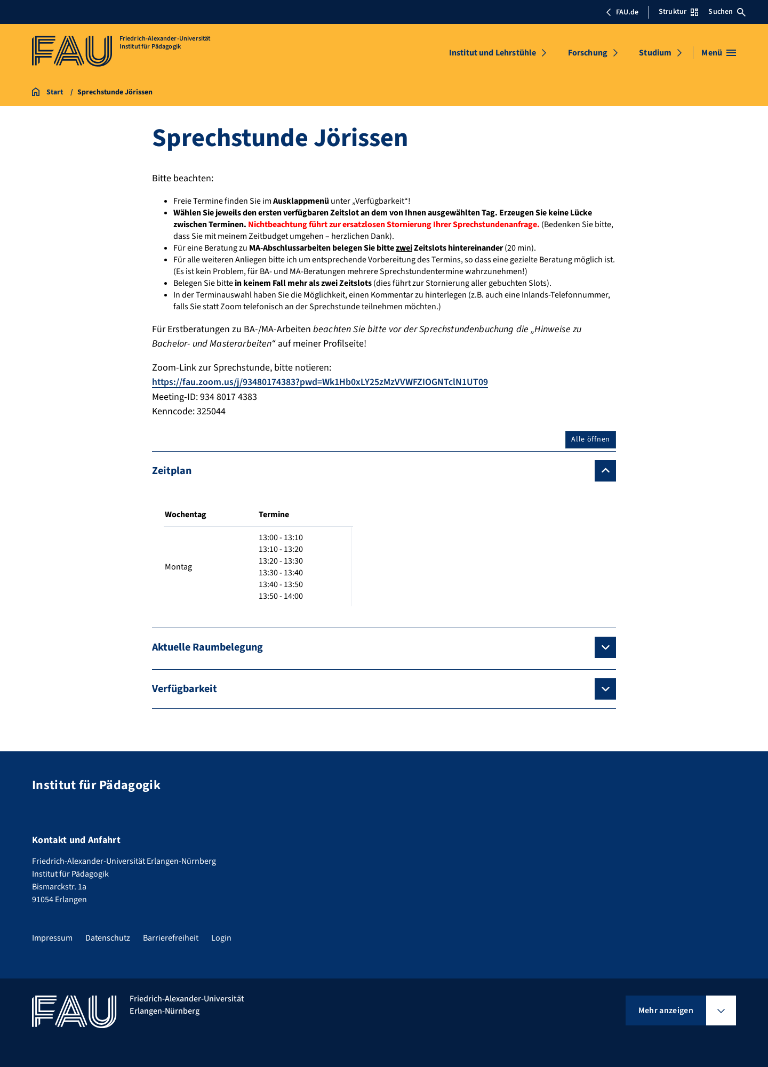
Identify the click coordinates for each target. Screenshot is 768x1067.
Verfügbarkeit (184, 688)
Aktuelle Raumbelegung (207, 646)
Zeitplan (171, 470)
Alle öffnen (590, 439)
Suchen (727, 11)
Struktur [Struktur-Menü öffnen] (678, 11)
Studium (655, 53)
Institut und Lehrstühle (493, 53)
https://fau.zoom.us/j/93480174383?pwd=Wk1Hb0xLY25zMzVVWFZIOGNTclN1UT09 (320, 382)
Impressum (52, 938)
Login (221, 938)
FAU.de (621, 12)
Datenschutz (107, 938)
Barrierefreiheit (170, 938)
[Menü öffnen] (718, 53)
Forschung (587, 53)
